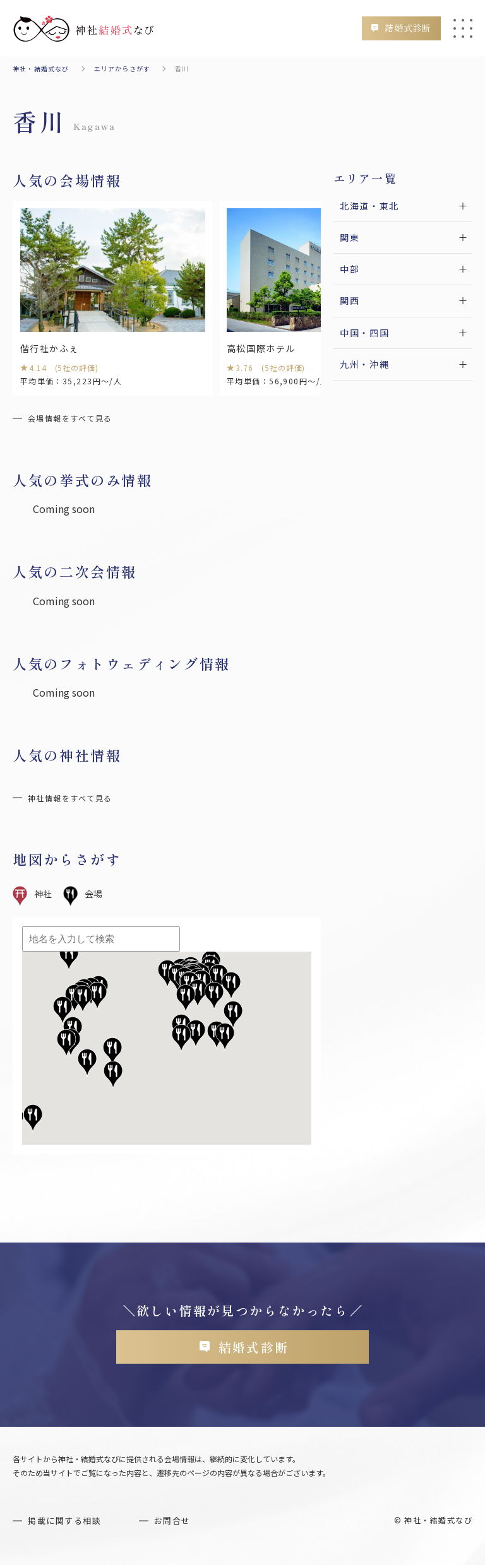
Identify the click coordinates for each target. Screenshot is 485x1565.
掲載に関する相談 (67, 1524)
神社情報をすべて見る (70, 799)
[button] (233, 1016)
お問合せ (179, 1524)
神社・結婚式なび (41, 68)
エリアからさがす (122, 68)
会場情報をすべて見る (70, 419)
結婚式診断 (404, 27)
